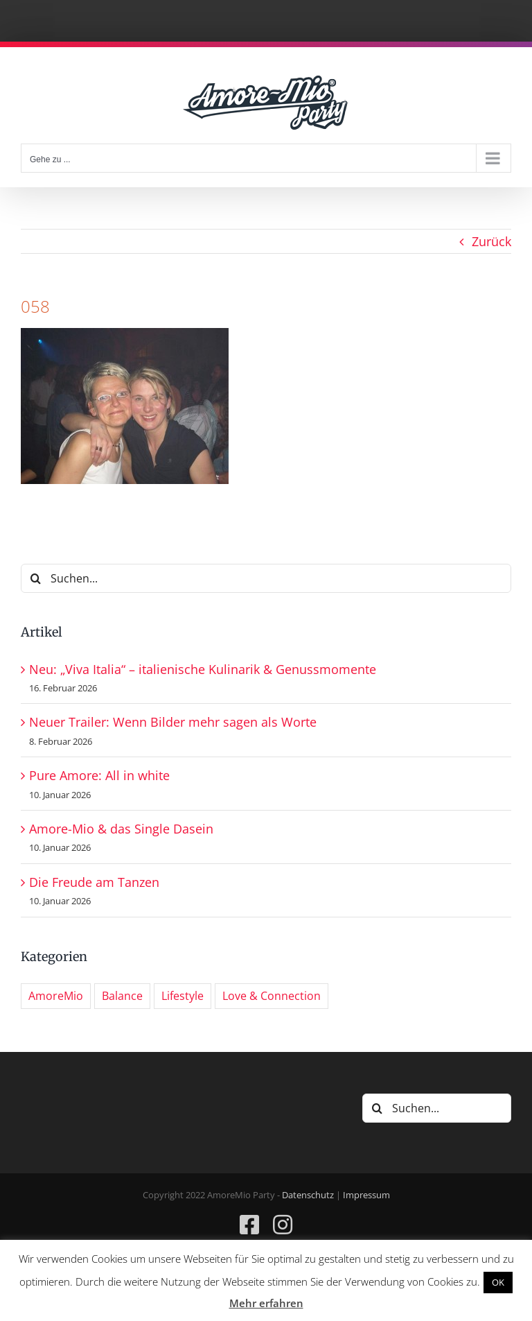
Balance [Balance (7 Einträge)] (122, 995)
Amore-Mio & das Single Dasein (121, 828)
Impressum (366, 1195)
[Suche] (35, 578)
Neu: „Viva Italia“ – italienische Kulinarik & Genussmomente (202, 669)
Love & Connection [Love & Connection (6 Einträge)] (271, 995)
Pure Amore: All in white (99, 775)
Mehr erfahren (266, 1303)
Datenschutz (308, 1195)
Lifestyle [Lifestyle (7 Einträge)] (182, 995)
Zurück (491, 241)
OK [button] (498, 1282)
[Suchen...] (266, 578)
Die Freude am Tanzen (94, 882)
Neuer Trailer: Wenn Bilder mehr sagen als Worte (173, 722)
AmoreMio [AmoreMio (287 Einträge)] (55, 995)
